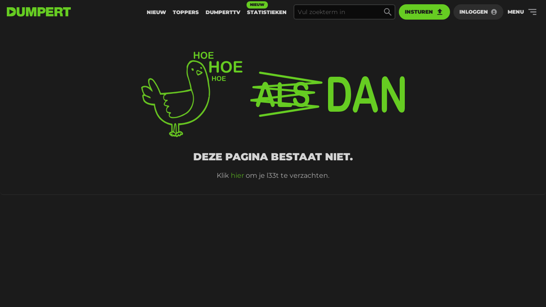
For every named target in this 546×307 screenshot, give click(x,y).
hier (237, 175)
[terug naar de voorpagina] (39, 12)
